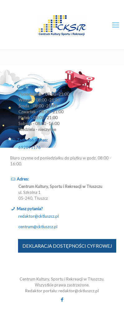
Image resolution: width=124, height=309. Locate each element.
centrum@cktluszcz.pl (37, 226)
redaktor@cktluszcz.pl (38, 216)
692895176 (29, 147)
